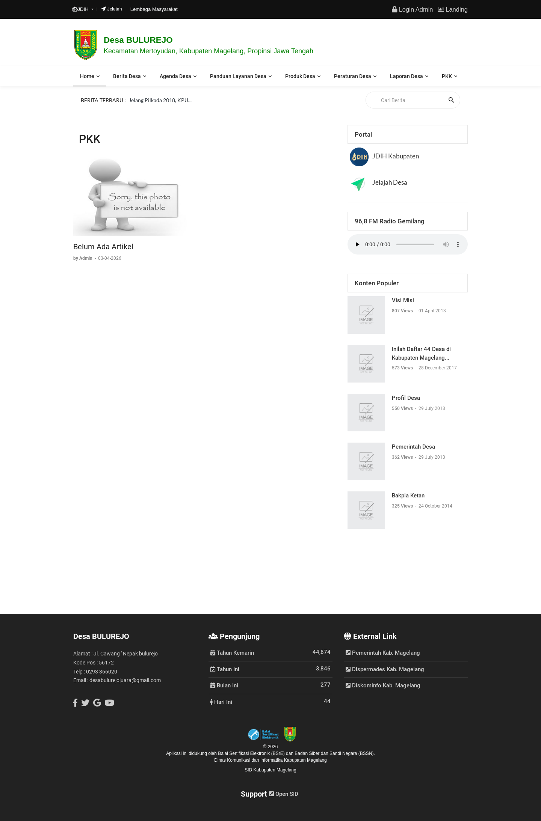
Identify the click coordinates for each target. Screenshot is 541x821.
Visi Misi (403, 300)
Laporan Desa (406, 76)
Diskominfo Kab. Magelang (383, 685)
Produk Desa (300, 76)
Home (87, 76)
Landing (453, 9)
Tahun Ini (224, 669)
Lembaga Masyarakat (154, 9)
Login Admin (412, 9)
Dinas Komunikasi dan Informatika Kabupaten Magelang (270, 760)
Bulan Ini (224, 685)
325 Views (403, 506)
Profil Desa (406, 398)
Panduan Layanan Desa (238, 76)
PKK (447, 76)
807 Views (403, 310)
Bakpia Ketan (408, 495)
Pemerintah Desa (413, 446)
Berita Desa (127, 76)
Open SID (283, 794)
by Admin (83, 258)
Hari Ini (221, 701)
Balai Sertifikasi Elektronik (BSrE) (252, 753)
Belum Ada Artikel (103, 246)
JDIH (81, 9)
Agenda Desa (175, 76)
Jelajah (111, 9)
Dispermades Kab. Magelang (385, 669)
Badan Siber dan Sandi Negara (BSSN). (335, 753)
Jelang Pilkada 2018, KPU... (160, 100)
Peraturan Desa (352, 76)
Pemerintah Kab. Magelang (383, 652)
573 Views (403, 368)
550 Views (403, 408)
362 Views (403, 457)
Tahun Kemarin (232, 652)
